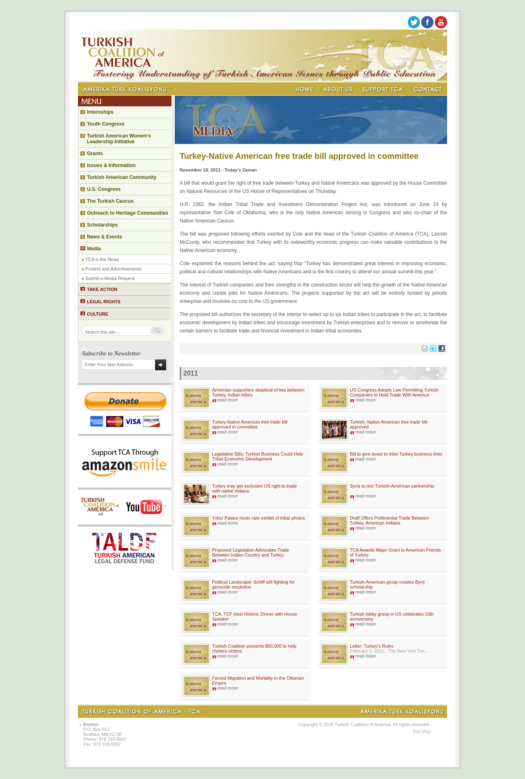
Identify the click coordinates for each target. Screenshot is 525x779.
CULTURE (97, 314)
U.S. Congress (104, 189)
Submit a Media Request (110, 278)
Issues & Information (111, 165)
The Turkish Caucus (110, 201)
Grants (95, 153)
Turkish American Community (121, 177)
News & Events (104, 237)
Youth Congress (106, 124)
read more (227, 399)
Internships (100, 112)
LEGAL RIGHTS (104, 301)
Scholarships (102, 225)
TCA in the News (102, 259)
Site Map (421, 731)
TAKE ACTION (102, 289)
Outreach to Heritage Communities (127, 213)
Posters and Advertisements (113, 268)
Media (94, 249)
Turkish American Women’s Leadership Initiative (119, 138)
